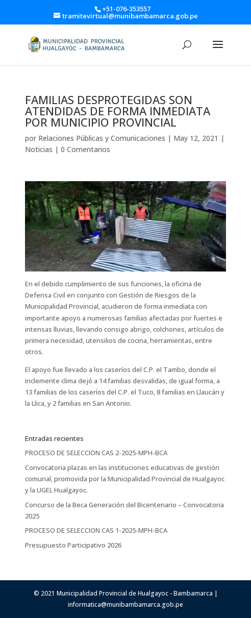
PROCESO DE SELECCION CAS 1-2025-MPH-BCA (96, 530)
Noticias (39, 149)
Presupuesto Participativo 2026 (73, 545)
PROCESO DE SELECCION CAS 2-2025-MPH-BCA (96, 452)
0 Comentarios (85, 149)
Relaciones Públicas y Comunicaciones (101, 138)
